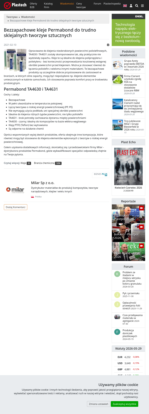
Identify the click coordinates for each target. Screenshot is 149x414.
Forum (97, 3)
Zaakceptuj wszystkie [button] (124, 404)
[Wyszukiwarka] (137, 5)
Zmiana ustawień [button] (98, 404)
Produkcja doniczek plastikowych (130, 334)
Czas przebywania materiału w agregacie (133, 319)
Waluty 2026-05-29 (128, 348)
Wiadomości (67, 3)
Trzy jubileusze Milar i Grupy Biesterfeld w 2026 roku (132, 125)
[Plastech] (15, 5)
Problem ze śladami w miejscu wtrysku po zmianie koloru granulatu (132, 279)
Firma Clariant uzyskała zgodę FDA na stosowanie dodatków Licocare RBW (132, 83)
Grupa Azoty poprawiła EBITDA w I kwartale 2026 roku (134, 65)
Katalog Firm (48, 5)
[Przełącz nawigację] (142, 5)
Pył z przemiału (131, 295)
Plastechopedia (112, 3)
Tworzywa (12, 17)
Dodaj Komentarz (15, 207)
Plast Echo (128, 142)
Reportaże (128, 201)
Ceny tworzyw (81, 5)
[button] (131, 5)
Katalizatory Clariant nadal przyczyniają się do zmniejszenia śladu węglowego (134, 105)
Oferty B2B (33, 5)
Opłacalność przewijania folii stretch (132, 305)
